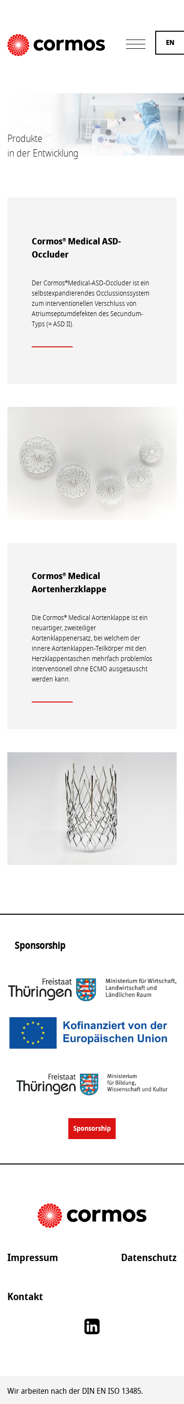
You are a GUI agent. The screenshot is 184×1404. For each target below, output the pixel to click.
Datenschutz (149, 1257)
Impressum (32, 1257)
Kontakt (25, 1296)
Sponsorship (92, 1128)
